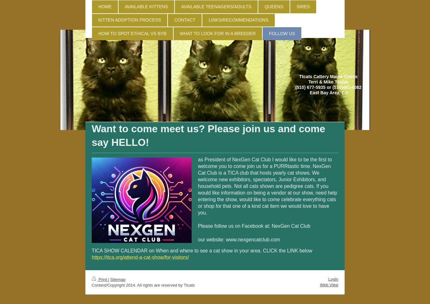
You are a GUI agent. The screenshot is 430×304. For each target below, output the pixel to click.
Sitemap (118, 279)
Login (333, 279)
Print (100, 279)
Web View (329, 284)
